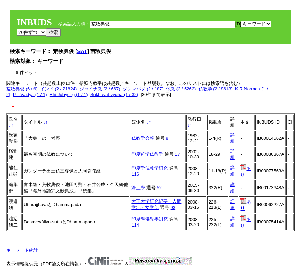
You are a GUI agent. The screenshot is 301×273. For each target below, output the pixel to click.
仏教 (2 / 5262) (181, 88)
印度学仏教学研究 (149, 168)
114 (135, 225)
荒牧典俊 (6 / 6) (22, 88)
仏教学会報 (142, 138)
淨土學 (138, 187)
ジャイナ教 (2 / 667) (100, 88)
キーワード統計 (22, 250)
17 (177, 154)
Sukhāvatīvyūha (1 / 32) (114, 94)
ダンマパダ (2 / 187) (143, 88)
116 (135, 174)
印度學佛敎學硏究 (149, 219)
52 (159, 187)
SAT (82, 51)
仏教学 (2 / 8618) (215, 88)
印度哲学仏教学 (147, 154)
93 (173, 207)
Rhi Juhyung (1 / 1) (69, 94)
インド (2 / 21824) (58, 88)
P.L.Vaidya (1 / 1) (30, 94)
